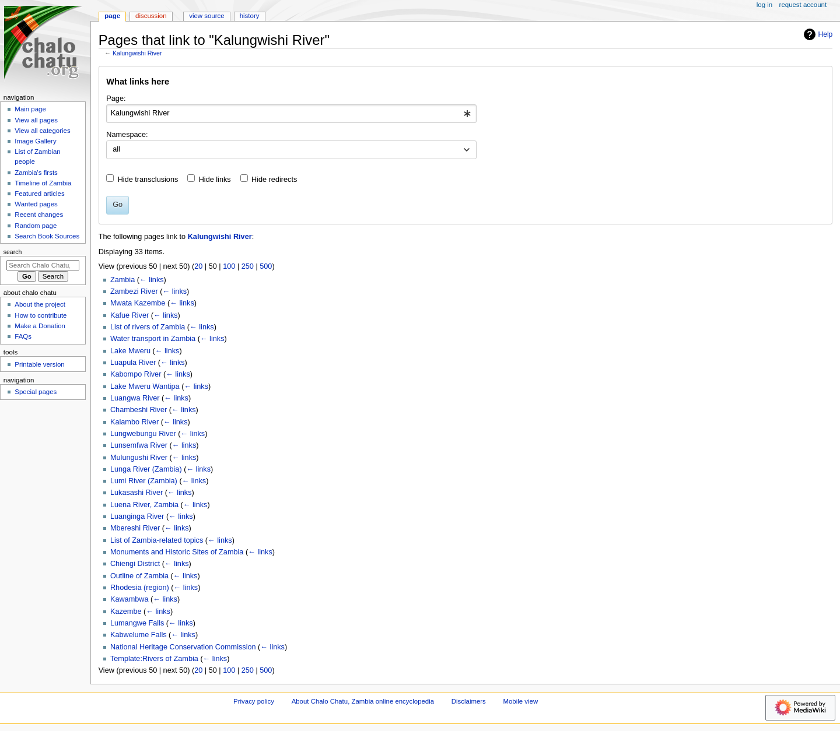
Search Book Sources (47, 236)
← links (151, 280)
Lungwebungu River (143, 434)
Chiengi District (135, 564)
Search (13, 251)
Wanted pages (36, 204)
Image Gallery (35, 141)
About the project (40, 304)
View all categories (42, 130)
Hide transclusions (148, 179)
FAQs (23, 336)
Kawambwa (129, 599)
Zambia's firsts (36, 172)
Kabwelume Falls (138, 635)
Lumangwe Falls (137, 623)
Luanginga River (137, 516)
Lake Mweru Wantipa (145, 386)
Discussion (150, 15)
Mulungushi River (138, 458)
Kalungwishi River (137, 53)
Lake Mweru (130, 351)
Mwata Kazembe (138, 303)
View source (206, 15)
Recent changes (39, 214)
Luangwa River (135, 398)
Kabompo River (135, 374)
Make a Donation (40, 325)
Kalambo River (134, 422)
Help (817, 34)
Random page (36, 225)
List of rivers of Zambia (147, 327)
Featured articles (39, 193)
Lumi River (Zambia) (143, 481)
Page (112, 15)
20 (198, 266)
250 (248, 266)
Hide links (215, 179)
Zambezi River (134, 291)
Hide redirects (274, 179)
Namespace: (127, 135)
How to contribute (40, 315)
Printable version (39, 364)
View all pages (36, 120)
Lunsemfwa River (138, 445)
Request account (803, 4)
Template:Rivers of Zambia (154, 659)
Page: (115, 98)
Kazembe (126, 611)
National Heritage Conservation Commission (183, 647)
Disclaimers (469, 701)
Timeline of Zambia (43, 183)
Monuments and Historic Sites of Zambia (176, 552)
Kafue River (129, 315)
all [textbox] (116, 149)
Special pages (36, 391)
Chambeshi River (138, 410)
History (250, 15)
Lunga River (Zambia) (146, 469)
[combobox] (291, 113)
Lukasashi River (136, 492)
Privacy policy (253, 701)
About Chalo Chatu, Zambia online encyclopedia (363, 701)
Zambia (122, 280)
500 (266, 266)
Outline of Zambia (139, 576)
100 (229, 266)
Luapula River (133, 363)
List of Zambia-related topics (156, 540)
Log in (764, 4)
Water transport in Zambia (152, 339)
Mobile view (520, 701)
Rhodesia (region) (139, 588)
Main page (30, 109)
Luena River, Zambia (144, 505)
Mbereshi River (135, 528)
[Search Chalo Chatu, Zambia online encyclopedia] (42, 265)
